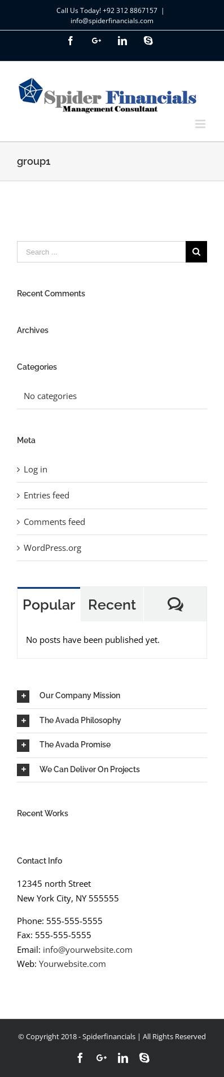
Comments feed (54, 521)
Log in (35, 469)
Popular (49, 604)
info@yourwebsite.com (88, 949)
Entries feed (46, 495)
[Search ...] (101, 251)
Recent (112, 604)
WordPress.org (52, 547)
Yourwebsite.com (72, 963)
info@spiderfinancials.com (112, 20)
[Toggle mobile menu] (201, 124)
